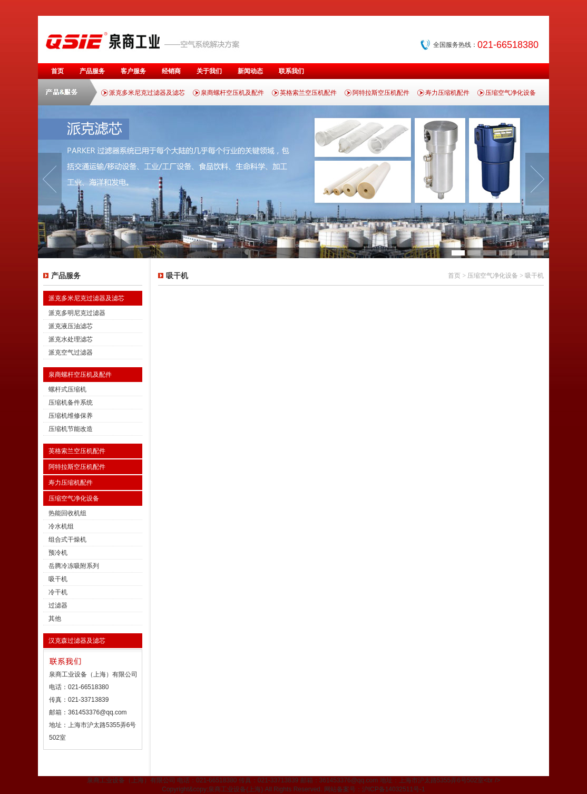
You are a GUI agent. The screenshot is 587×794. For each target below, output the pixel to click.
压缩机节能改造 (70, 429)
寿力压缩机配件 (447, 92)
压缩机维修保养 (70, 415)
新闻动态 (250, 71)
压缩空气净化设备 (510, 92)
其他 (54, 618)
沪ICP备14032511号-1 (393, 789)
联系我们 (291, 71)
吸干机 (57, 579)
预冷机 (57, 552)
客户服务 (133, 71)
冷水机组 (61, 526)
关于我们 (209, 71)
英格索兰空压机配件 (308, 92)
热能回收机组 (67, 513)
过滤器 (57, 605)
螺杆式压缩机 (67, 389)
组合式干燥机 (67, 539)
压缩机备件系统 (70, 402)
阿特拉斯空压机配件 (381, 92)
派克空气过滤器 (70, 352)
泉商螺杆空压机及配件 (232, 92)
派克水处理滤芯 (70, 339)
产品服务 (92, 71)
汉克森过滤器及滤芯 (76, 640)
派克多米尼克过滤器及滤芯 (147, 92)
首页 (57, 71)
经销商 (171, 71)
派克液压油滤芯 (70, 326)
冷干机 (57, 592)
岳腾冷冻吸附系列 (73, 566)
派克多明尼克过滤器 (76, 313)
